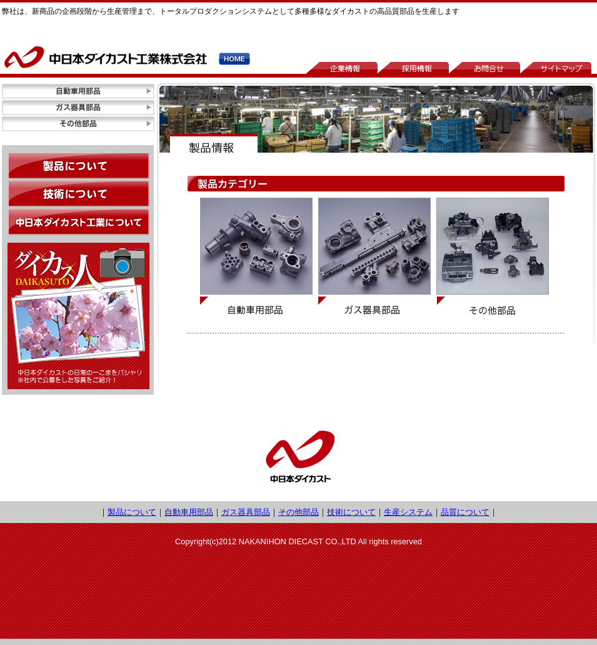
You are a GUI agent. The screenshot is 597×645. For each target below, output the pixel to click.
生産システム (408, 512)
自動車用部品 (188, 512)
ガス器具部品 (245, 512)
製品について (132, 512)
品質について (465, 512)
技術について (351, 512)
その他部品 (298, 512)
